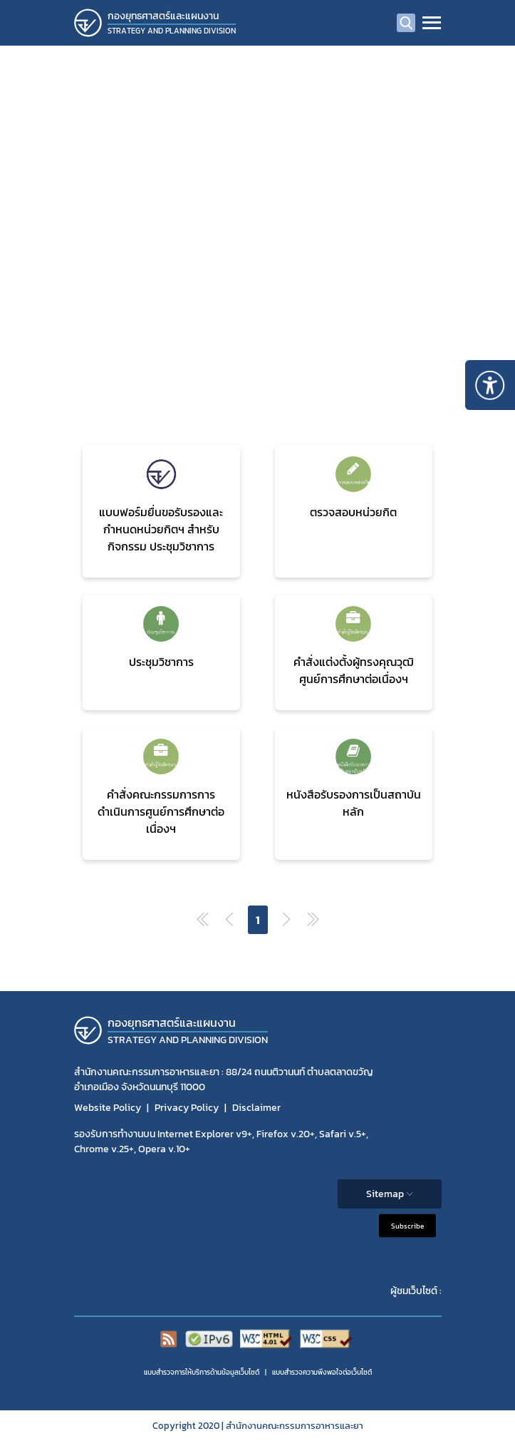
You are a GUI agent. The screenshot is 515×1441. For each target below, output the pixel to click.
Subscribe (407, 1225)
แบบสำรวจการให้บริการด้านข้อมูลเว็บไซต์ (201, 1372)
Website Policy (107, 1107)
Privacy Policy (187, 1107)
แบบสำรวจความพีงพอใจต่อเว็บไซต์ (322, 1372)
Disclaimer (256, 1107)
